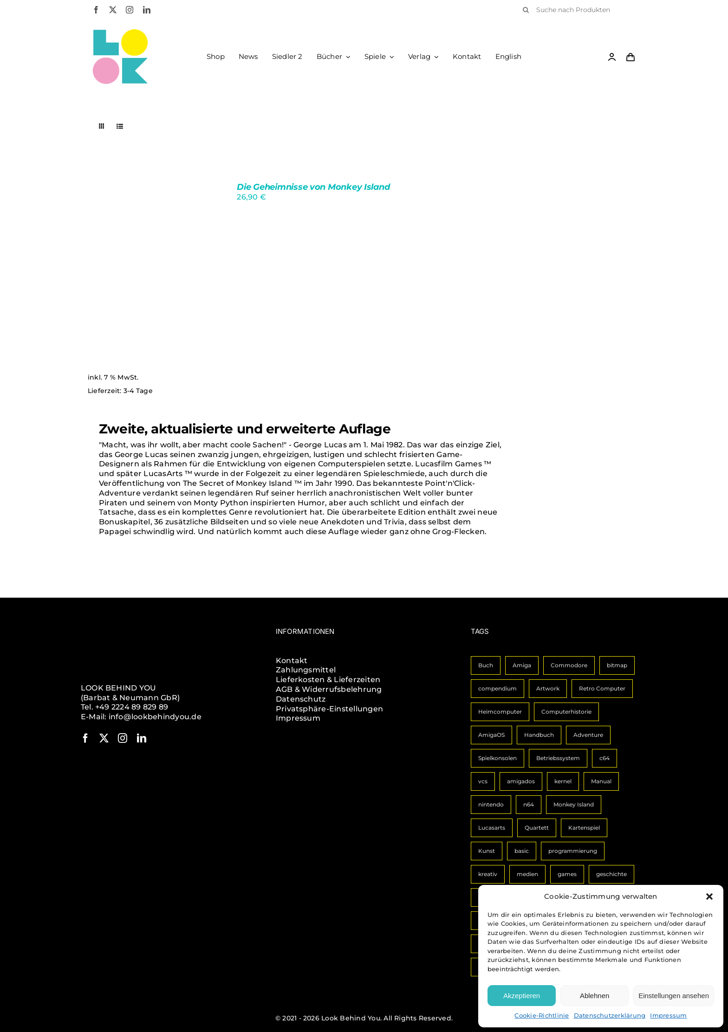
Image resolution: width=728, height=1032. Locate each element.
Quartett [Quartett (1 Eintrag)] (537, 827)
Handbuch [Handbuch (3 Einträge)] (539, 734)
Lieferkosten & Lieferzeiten (328, 679)
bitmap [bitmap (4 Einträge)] (617, 665)
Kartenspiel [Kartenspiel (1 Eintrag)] (584, 827)
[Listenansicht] (120, 126)
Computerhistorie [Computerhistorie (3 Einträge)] (566, 711)
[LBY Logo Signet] (120, 32)
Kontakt (292, 660)
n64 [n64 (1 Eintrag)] (528, 804)
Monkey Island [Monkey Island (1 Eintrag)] (573, 804)
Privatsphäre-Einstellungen (329, 708)
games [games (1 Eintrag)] (567, 874)
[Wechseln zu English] (508, 57)
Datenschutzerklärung (610, 1015)
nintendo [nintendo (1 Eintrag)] (491, 804)
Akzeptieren (521, 996)
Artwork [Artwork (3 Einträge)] (547, 688)
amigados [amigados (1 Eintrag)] (521, 781)
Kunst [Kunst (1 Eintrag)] (486, 850)
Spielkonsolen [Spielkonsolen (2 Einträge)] (497, 758)
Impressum (668, 1015)
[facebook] (96, 9)
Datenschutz (301, 699)
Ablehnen (594, 996)
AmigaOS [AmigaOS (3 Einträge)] (491, 734)
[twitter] (113, 9)
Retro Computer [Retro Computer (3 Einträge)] (602, 688)
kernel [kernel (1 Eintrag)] (563, 781)
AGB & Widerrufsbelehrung (329, 689)
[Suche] (526, 9)
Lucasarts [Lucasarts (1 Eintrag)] (491, 827)
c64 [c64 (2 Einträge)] (604, 758)
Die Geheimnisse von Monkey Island (313, 187)
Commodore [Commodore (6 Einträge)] (569, 665)
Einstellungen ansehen (673, 996)
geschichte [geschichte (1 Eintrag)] (611, 874)
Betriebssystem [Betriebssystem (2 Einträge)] (558, 758)
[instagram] (129, 9)
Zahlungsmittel (306, 669)
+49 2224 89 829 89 (131, 707)
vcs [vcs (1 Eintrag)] (483, 781)
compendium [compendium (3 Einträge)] (497, 688)
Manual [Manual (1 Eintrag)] (601, 781)
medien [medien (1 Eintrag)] (527, 874)
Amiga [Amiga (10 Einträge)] (522, 665)
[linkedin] (146, 9)
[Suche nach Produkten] (576, 9)
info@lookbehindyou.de (155, 716)
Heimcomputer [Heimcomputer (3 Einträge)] (500, 711)
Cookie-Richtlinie (541, 1015)
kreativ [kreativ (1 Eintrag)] (487, 874)
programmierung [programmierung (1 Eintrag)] (572, 850)
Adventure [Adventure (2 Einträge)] (588, 734)
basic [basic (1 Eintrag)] (521, 850)
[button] (709, 896)
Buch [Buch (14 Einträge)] (485, 665)
